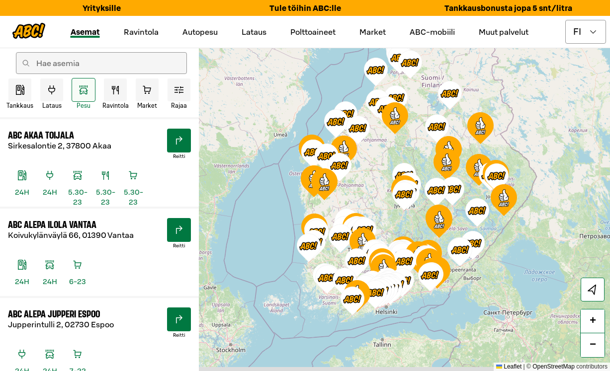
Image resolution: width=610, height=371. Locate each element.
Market (372, 32)
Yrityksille (102, 8)
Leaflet (509, 366)
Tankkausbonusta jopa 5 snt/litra (508, 8)
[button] (437, 128)
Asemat (85, 32)
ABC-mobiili (432, 32)
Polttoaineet (313, 32)
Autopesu (200, 32)
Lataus (254, 32)
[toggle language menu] (585, 32)
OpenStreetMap (553, 366)
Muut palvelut (503, 32)
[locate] (593, 289)
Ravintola (141, 32)
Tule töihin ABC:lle (305, 8)
